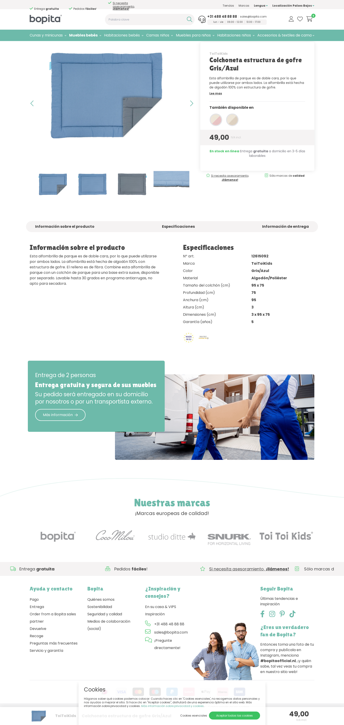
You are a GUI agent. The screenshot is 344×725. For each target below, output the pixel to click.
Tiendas (228, 6)
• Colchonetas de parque (90, 47)
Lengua (261, 6)
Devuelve (38, 642)
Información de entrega (285, 240)
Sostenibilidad (99, 621)
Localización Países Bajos (293, 6)
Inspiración (155, 628)
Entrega (37, 621)
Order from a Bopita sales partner (53, 632)
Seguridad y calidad (104, 628)
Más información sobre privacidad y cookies (172, 706)
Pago (34, 613)
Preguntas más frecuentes (54, 657)
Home (34, 47)
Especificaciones (178, 240)
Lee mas (215, 107)
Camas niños (157, 35)
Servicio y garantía (46, 664)
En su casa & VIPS (160, 621)
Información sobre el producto (64, 240)
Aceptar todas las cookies (234, 715)
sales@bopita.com (253, 16)
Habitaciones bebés (122, 35)
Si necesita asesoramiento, (124, 6)
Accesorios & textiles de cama (284, 35)
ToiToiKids (218, 67)
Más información (60, 429)
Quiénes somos (101, 613)
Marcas (244, 6)
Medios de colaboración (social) (108, 639)
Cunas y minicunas (46, 35)
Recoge (36, 650)
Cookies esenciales (193, 715)
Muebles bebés (83, 35)
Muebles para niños (193, 35)
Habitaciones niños (234, 35)
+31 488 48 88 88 (222, 16)
